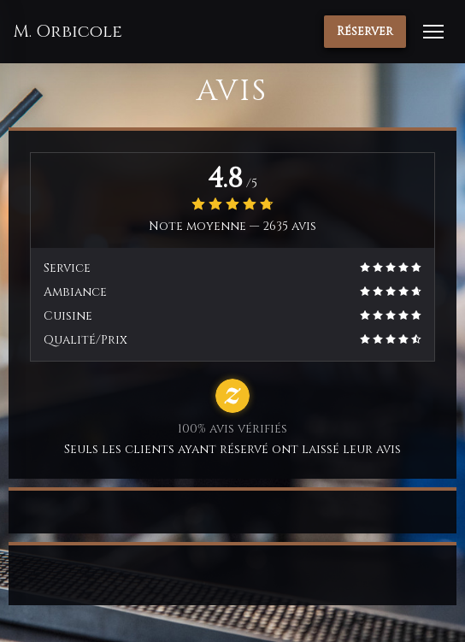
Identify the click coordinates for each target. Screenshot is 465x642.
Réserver (365, 31)
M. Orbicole (67, 32)
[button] (433, 31)
